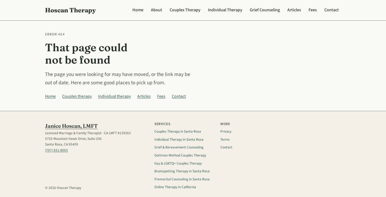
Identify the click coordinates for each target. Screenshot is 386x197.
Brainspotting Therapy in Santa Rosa (182, 171)
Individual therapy (114, 96)
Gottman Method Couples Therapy (180, 155)
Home (137, 10)
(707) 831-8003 (56, 150)
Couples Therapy (185, 10)
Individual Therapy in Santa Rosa (178, 139)
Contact (331, 10)
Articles (294, 10)
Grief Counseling (265, 10)
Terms (225, 139)
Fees (313, 10)
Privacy (225, 131)
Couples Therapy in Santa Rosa (177, 131)
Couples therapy (77, 96)
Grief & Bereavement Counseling (178, 147)
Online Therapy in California (175, 186)
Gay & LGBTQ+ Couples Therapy (178, 163)
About (156, 10)
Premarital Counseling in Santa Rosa (182, 179)
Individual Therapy (225, 10)
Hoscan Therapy (70, 10)
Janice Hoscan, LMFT (71, 126)
